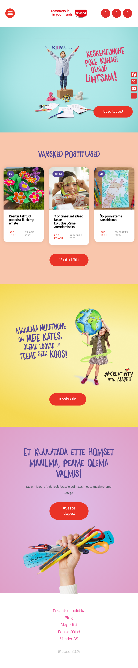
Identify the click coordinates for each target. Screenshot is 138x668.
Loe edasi (13, 234)
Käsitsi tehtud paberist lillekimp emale (21, 220)
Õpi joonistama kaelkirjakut (111, 218)
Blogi (69, 618)
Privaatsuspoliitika (69, 611)
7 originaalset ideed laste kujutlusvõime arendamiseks (68, 222)
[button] (10, 13)
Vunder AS (69, 639)
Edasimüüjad (69, 632)
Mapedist (69, 625)
